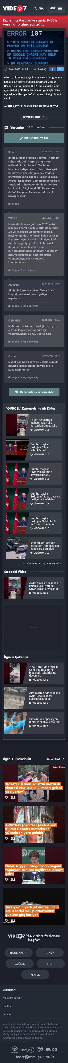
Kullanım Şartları (12, 997)
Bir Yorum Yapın (34, 138)
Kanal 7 (14, 1049)
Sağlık (20, 963)
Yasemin (46, 1057)
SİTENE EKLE (31, 564)
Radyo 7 (27, 1049)
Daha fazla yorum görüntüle (34, 392)
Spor (51, 963)
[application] (34, 48)
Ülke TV (51, 1049)
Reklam (7, 1006)
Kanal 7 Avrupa (40, 1049)
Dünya (49, 952)
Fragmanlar (19, 952)
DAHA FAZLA (55, 758)
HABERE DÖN (52, 564)
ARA (39, 9)
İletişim (7, 1014)
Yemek (35, 974)
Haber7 (26, 1057)
